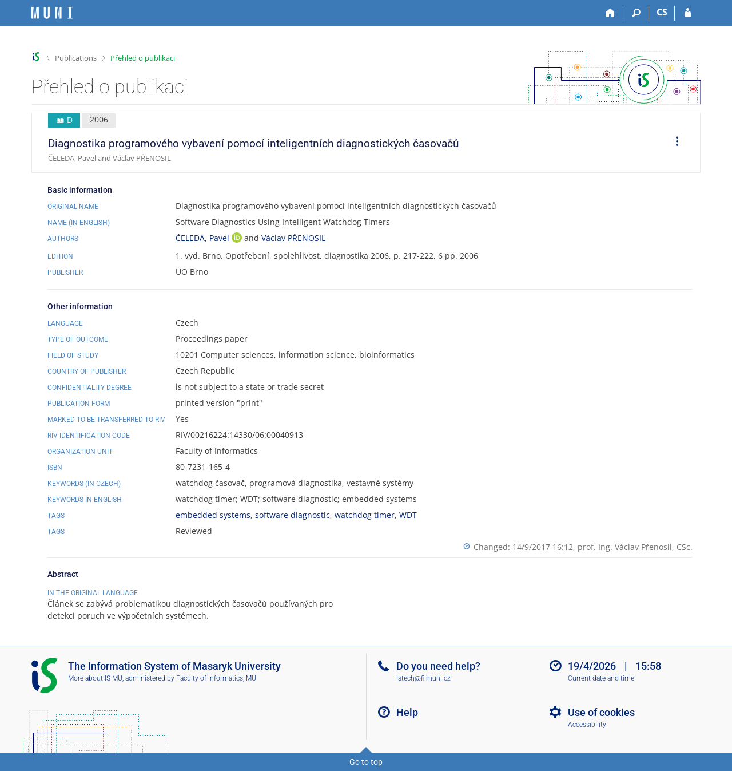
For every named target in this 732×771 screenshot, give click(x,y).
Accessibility (587, 725)
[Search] (636, 13)
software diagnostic (292, 514)
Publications (76, 58)
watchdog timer (365, 514)
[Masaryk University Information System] (52, 13)
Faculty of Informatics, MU (216, 678)
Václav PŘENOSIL (293, 237)
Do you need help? (438, 666)
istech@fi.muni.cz (423, 678)
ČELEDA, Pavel (204, 237)
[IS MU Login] (688, 13)
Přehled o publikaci (142, 58)
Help (407, 712)
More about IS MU (95, 678)
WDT (408, 514)
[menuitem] (673, 143)
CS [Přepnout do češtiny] (662, 12)
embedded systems (213, 514)
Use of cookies (601, 712)
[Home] (610, 13)
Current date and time (601, 678)
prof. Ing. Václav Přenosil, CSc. (635, 546)
